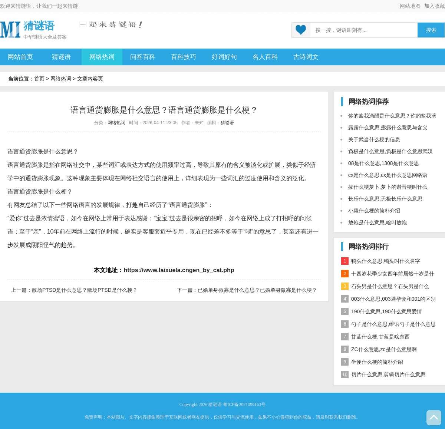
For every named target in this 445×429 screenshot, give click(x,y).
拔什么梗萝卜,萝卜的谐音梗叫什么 (388, 187)
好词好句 (224, 56)
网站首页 (20, 56)
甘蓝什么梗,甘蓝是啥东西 (375, 336)
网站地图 (410, 6)
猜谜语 (23, 6)
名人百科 (265, 56)
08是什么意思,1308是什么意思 (383, 163)
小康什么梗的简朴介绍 (374, 211)
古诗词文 (306, 56)
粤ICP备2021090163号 (244, 404)
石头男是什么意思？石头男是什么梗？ (385, 288)
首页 (39, 79)
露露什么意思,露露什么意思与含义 (388, 128)
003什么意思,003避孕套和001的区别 (388, 299)
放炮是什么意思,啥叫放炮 (377, 222)
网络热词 (102, 56)
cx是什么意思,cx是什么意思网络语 (388, 175)
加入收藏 (434, 6)
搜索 (431, 30)
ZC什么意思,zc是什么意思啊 (379, 349)
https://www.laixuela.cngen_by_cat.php (178, 270)
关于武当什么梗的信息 (374, 139)
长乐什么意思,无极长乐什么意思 (385, 199)
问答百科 (142, 56)
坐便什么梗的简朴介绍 (372, 362)
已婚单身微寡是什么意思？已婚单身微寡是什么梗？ (257, 290)
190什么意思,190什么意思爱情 (381, 311)
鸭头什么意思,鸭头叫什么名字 (380, 261)
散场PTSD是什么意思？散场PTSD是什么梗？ (85, 290)
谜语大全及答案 (50, 37)
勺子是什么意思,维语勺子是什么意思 (388, 324)
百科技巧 (183, 56)
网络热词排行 (369, 246)
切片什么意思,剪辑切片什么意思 (383, 374)
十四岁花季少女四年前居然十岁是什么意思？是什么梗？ (387, 275)
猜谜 (72, 6)
